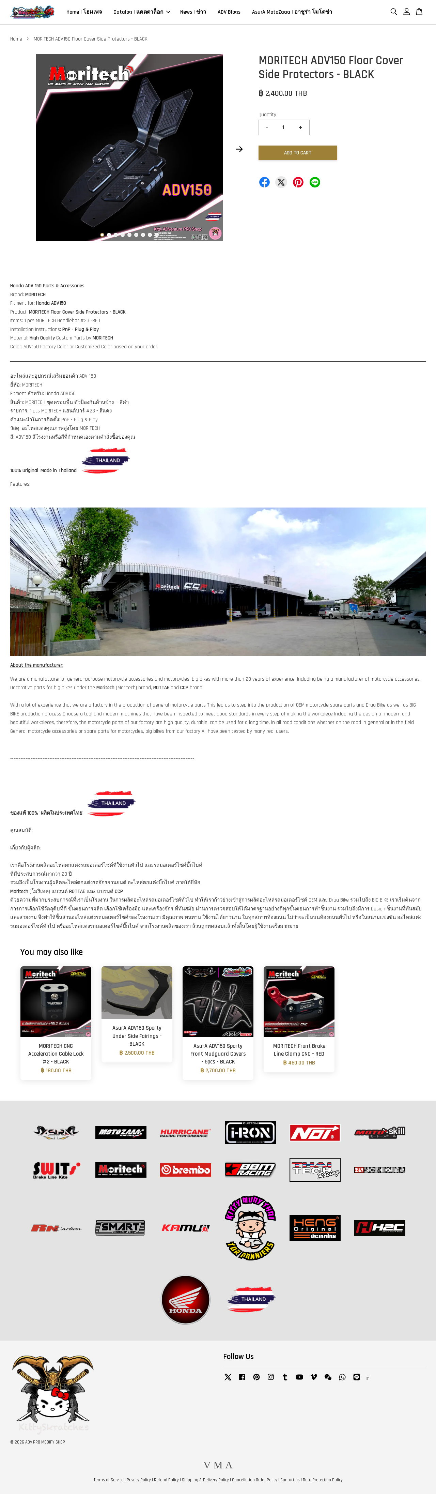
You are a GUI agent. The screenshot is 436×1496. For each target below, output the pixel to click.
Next (239, 151)
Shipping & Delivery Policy (205, 1482)
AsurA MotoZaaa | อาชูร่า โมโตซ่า (292, 13)
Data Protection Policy (323, 1482)
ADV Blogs (229, 13)
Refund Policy (166, 1482)
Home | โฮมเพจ (84, 13)
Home (16, 41)
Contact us (290, 1482)
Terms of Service (109, 1482)
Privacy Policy (139, 1482)
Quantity (267, 117)
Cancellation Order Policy (254, 1482)
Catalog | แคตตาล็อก (141, 13)
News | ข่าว (193, 13)
